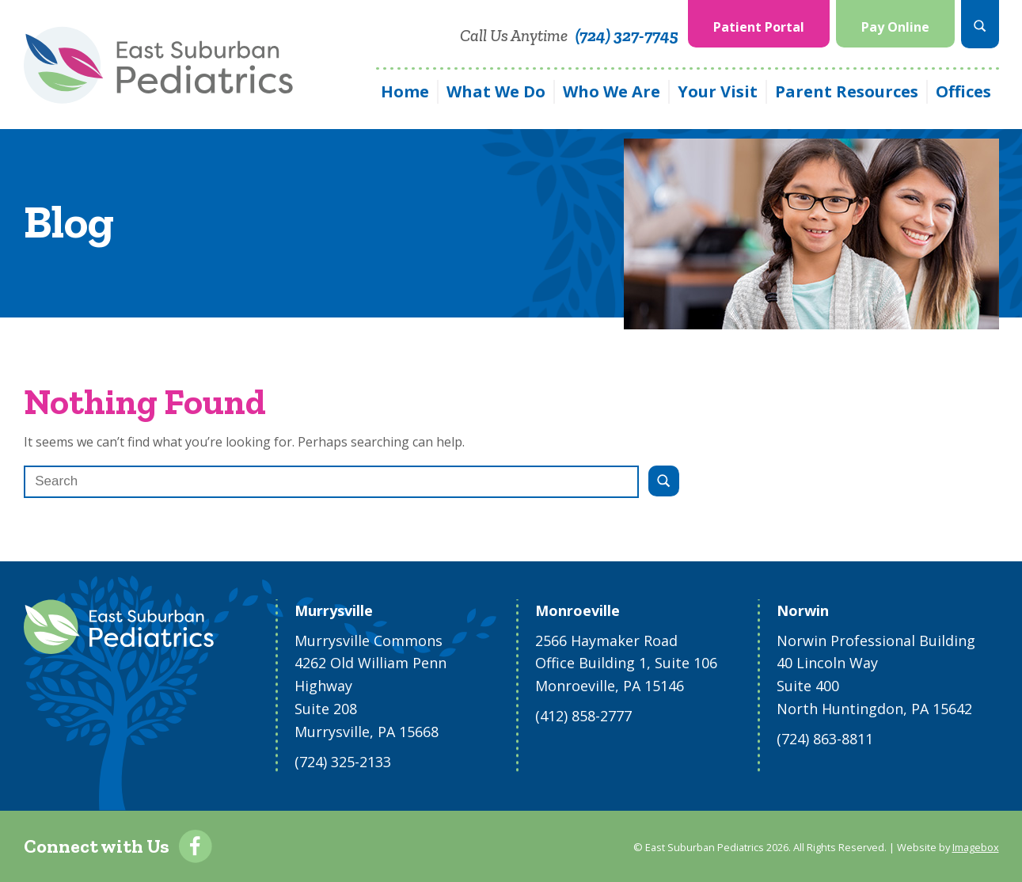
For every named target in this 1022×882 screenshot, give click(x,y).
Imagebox (975, 847)
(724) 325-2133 (342, 761)
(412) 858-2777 (583, 715)
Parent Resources (846, 91)
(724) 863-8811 (825, 738)
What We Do (495, 91)
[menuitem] (759, 24)
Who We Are (611, 91)
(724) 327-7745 (627, 35)
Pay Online (895, 27)
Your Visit (718, 91)
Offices (963, 91)
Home (405, 91)
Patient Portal (758, 27)
